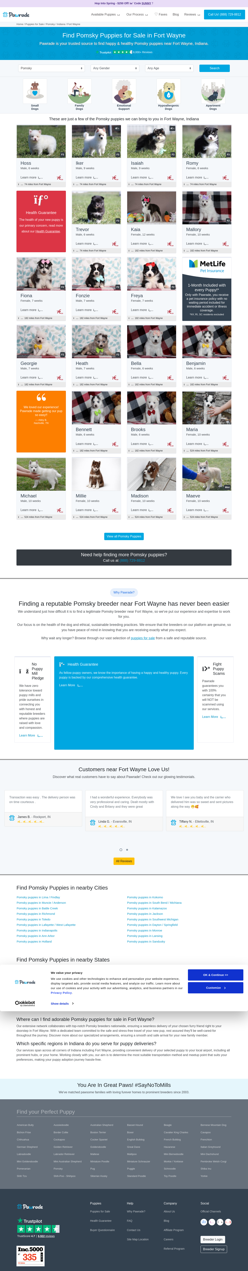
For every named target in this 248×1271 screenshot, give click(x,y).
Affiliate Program (174, 1194)
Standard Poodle (136, 1140)
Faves (160, 14)
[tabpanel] (43, 773)
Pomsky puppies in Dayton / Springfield (152, 889)
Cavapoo (206, 1096)
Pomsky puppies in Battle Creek (37, 872)
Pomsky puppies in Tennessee (36, 944)
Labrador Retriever (64, 1118)
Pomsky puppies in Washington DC (186, 950)
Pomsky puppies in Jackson (145, 878)
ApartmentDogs (213, 95)
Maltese (94, 1118)
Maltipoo (132, 1118)
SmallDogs (35, 95)
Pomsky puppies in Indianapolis (37, 894)
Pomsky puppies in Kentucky (35, 939)
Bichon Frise (24, 1096)
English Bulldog (136, 1103)
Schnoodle (170, 1133)
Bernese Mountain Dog (213, 1089)
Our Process (138, 14)
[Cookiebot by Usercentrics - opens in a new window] (25, 1263)
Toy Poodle (170, 1140)
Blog (176, 14)
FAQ (129, 1185)
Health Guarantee (47, 232)
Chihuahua (23, 1103)
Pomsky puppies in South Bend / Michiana (154, 867)
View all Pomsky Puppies (124, 543)
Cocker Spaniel (98, 1103)
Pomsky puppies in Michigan (108, 933)
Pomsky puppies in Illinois (180, 933)
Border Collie (61, 1096)
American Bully (25, 1089)
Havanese (169, 1111)
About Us (169, 1175)
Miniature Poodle (99, 1125)
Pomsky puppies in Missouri (35, 950)
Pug (92, 1133)
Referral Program (174, 1213)
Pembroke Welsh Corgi (213, 1125)
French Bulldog (172, 1103)
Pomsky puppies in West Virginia (185, 939)
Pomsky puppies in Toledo (33, 883)
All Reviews (124, 825)
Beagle (168, 1089)
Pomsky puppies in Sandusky (146, 905)
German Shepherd (27, 1111)
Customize (216, 1247)
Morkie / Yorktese (173, 1125)
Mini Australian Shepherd (68, 1125)
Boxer (130, 1096)
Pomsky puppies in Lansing (145, 900)
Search (215, 68)
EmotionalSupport (124, 95)
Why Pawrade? (136, 1175)
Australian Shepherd (101, 1089)
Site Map (132, 1203)
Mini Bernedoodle (173, 1118)
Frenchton (206, 1103)
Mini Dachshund (210, 1118)
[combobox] (50, 68)
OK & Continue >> (215, 1234)
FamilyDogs (79, 95)
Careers (168, 1203)
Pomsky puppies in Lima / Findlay (38, 861)
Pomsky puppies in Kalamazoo (147, 872)
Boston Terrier (98, 1096)
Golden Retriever (63, 1111)
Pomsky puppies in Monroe (144, 894)
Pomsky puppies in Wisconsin (109, 939)
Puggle (131, 1133)
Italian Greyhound (210, 1111)
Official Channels (211, 1175)
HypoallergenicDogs (169, 95)
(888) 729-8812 (230, 14)
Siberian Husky (98, 1140)
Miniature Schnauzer (138, 1125)
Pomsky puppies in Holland (34, 905)
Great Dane (133, 1111)
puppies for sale (143, 645)
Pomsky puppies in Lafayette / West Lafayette (46, 889)
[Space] (29, 1170)
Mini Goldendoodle (27, 1125)
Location (143, 1203)
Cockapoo (59, 1103)
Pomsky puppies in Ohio (32, 933)
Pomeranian (23, 1133)
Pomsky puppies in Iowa (179, 944)
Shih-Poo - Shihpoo (65, 1140)
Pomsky (50, 24)
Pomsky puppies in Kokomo (145, 861)
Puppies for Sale (34, 24)
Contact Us (133, 1194)
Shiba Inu (206, 1133)
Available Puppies (106, 14)
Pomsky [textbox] (26, 68)
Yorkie (204, 1140)
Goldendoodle (98, 1111)
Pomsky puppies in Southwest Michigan (152, 883)
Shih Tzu (22, 1140)
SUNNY (146, 3)
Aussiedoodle (61, 1089)
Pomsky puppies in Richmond (36, 878)
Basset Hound (135, 1089)
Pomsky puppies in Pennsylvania (111, 944)
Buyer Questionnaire (102, 1194)
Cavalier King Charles (176, 1096)
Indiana (61, 24)
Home (19, 24)
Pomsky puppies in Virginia (107, 950)
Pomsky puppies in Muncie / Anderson (41, 867)
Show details (60, 1263)
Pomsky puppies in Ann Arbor (36, 900)
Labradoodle (24, 1118)
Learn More (33, 706)
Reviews (192, 14)
